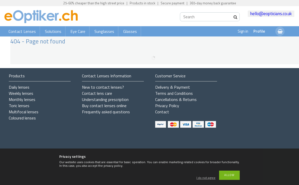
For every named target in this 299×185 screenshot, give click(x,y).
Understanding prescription (105, 99)
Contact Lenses (22, 31)
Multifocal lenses (23, 112)
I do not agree (205, 178)
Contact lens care (97, 93)
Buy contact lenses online (104, 106)
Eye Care (77, 31)
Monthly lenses (22, 99)
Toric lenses (19, 106)
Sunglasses (104, 31)
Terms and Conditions (174, 93)
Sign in (243, 31)
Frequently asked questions (106, 112)
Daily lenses (19, 87)
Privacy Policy (167, 106)
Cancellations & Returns (176, 99)
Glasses (130, 31)
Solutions (53, 31)
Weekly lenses (21, 93)
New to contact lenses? (103, 87)
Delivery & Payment (172, 87)
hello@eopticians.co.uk (271, 13)
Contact (162, 112)
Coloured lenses (22, 118)
